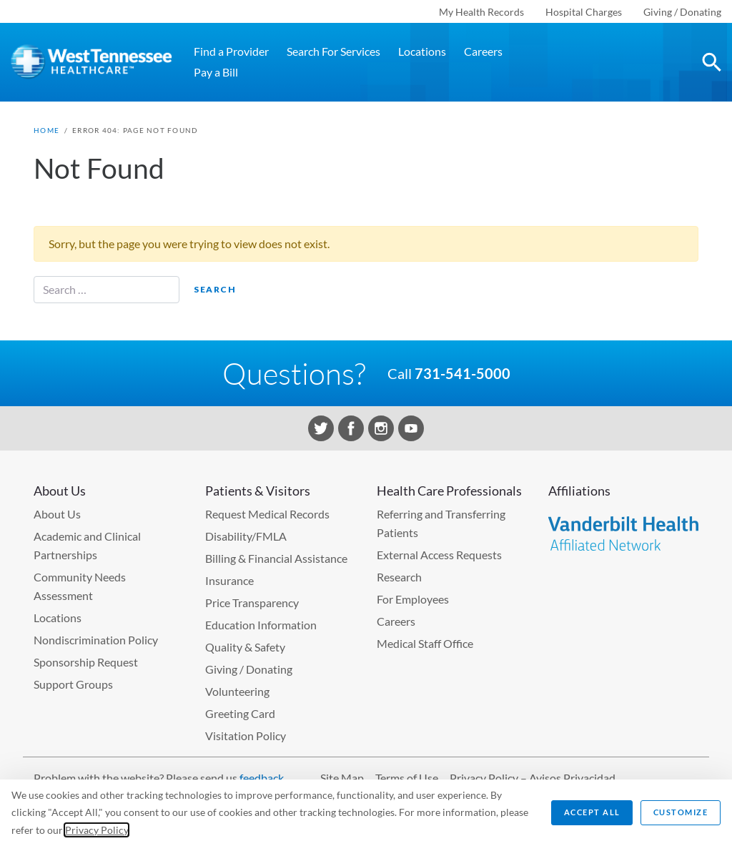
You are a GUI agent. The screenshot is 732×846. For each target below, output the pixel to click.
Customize (680, 812)
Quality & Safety (245, 647)
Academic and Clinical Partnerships (87, 545)
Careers (483, 51)
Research (399, 577)
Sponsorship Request (86, 662)
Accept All (592, 812)
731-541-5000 (462, 373)
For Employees (413, 599)
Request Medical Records (267, 514)
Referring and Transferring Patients (441, 523)
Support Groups (73, 684)
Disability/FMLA (246, 536)
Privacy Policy (96, 830)
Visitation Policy (245, 735)
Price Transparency (252, 602)
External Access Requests (439, 554)
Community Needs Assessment (80, 586)
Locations (422, 51)
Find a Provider (231, 51)
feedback (261, 777)
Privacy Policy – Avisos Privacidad (532, 777)
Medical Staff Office (425, 643)
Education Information (261, 624)
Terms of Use (406, 777)
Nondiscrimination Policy (96, 639)
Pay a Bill (216, 72)
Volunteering (237, 691)
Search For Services (333, 51)
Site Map (342, 777)
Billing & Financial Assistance (276, 558)
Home (46, 130)
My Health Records (481, 12)
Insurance (229, 580)
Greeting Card (240, 713)
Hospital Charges (583, 12)
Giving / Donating (682, 12)
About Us (57, 514)
